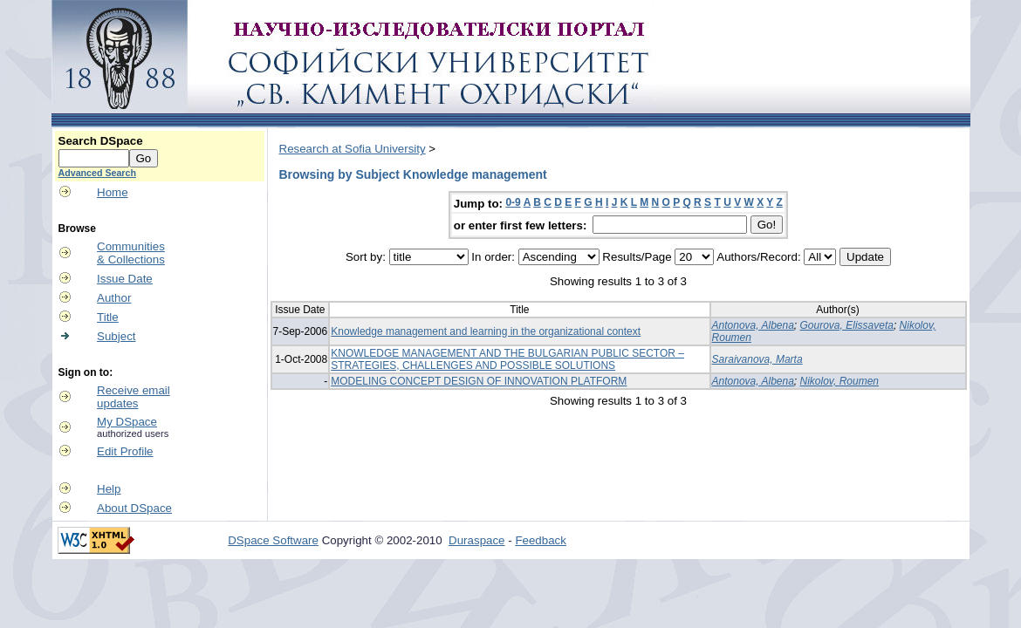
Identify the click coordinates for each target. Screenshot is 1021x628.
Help (108, 488)
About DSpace (134, 508)
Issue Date (125, 278)
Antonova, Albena (753, 325)
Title (108, 317)
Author (114, 297)
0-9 (512, 202)
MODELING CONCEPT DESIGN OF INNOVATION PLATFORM (479, 381)
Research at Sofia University (352, 148)
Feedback (540, 540)
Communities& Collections (131, 253)
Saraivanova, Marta (757, 359)
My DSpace (127, 421)
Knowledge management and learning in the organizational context (486, 331)
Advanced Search (97, 172)
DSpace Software (273, 540)
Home (112, 192)
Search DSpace (100, 140)
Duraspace (476, 540)
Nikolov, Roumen (839, 381)
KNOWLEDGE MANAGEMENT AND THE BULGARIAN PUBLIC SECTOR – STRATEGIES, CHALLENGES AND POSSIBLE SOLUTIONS (507, 359)
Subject (116, 336)
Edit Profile (125, 451)
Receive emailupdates (133, 397)
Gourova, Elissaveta (847, 325)
